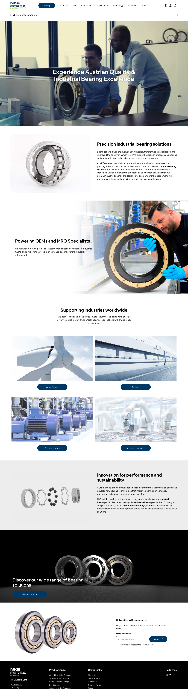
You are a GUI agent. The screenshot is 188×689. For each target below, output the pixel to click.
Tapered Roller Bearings (59, 678)
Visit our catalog (30, 594)
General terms (94, 678)
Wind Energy (52, 387)
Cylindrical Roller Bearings (60, 675)
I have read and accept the (136, 644)
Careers (144, 5)
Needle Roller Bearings (59, 681)
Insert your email (123, 633)
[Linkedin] (167, 675)
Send (158, 639)
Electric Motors (52, 448)
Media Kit (92, 675)
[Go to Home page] (18, 5)
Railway (136, 387)
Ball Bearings (54, 685)
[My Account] (170, 5)
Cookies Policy (94, 685)
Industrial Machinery (136, 448)
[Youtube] (170, 675)
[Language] (165, 5)
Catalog (47, 5)
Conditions (93, 681)
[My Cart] (175, 5)
